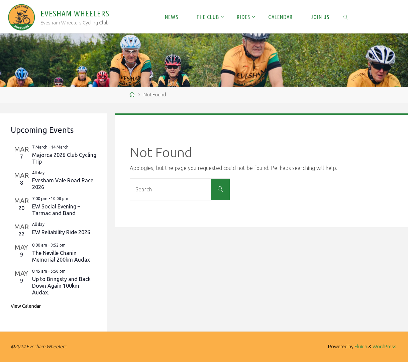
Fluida (360, 346)
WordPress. (385, 346)
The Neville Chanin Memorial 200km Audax (61, 256)
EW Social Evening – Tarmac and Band (56, 209)
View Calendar (26, 306)
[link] (345, 16)
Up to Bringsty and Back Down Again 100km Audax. (61, 285)
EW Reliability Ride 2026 (61, 232)
